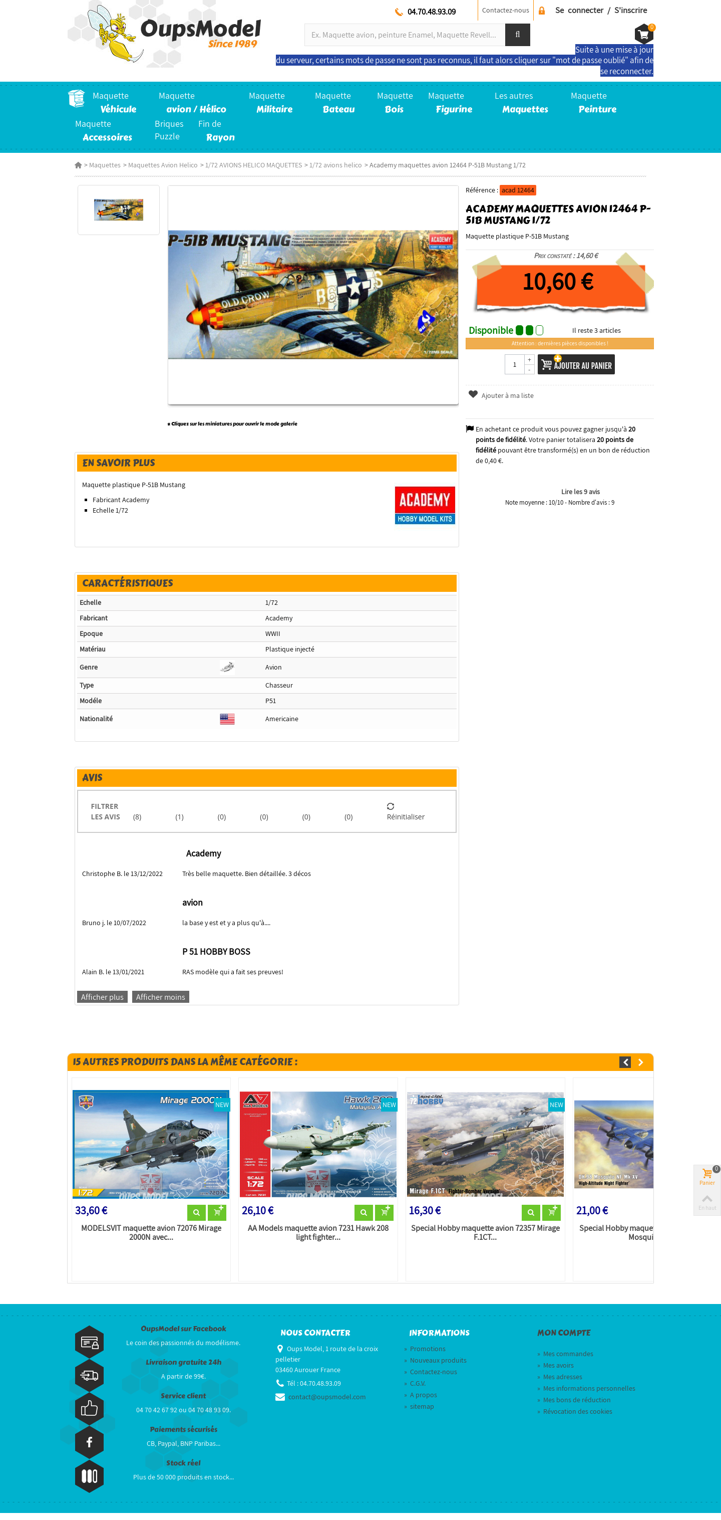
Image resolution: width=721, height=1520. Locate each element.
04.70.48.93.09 (432, 11)
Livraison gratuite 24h (183, 1369)
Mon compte (563, 1340)
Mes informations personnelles (586, 1395)
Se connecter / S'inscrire (601, 10)
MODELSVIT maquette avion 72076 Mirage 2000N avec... (146, 1239)
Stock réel (183, 1469)
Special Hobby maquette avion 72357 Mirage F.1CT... (485, 1239)
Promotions (425, 1355)
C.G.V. (415, 1390)
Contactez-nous (505, 10)
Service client (183, 1402)
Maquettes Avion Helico (156, 164)
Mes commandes (565, 1360)
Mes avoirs (555, 1372)
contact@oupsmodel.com (327, 1403)
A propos (420, 1401)
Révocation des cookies (574, 1418)
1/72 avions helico (328, 164)
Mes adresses (559, 1383)
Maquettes (98, 164)
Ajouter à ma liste (503, 395)
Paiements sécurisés (183, 1436)
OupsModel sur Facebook (183, 1335)
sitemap (419, 1413)
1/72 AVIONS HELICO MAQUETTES (246, 164)
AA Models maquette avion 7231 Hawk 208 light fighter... (315, 1239)
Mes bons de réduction (574, 1406)
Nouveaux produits (435, 1367)
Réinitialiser (407, 816)
